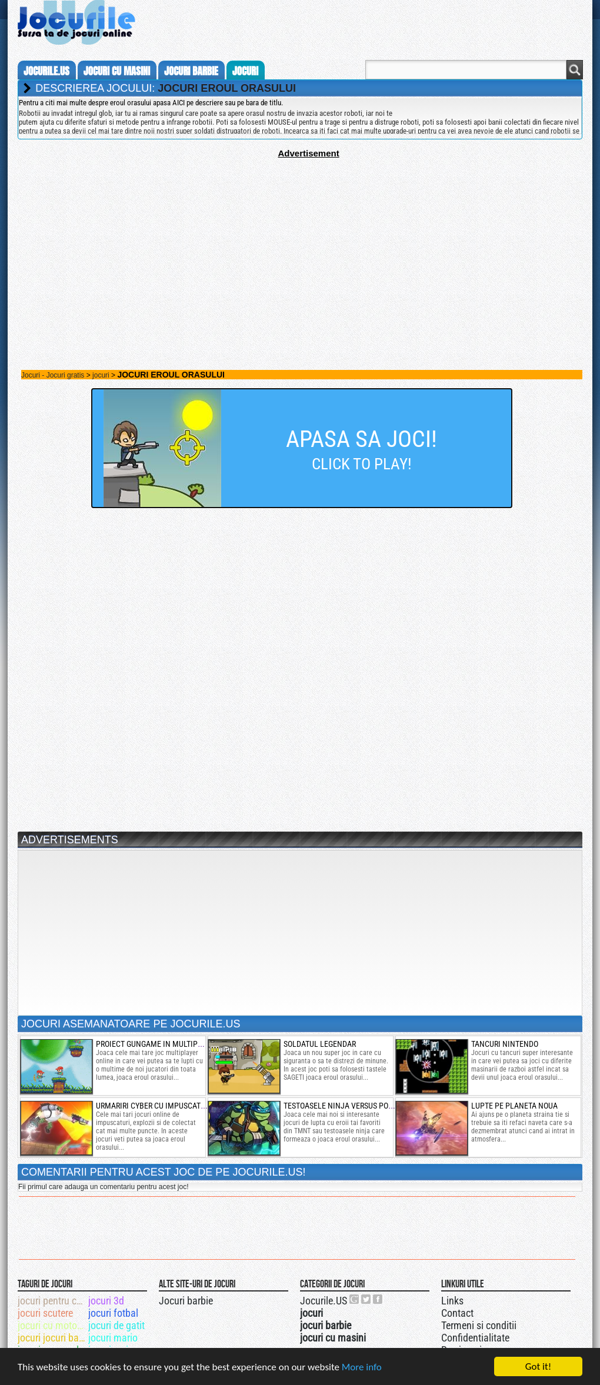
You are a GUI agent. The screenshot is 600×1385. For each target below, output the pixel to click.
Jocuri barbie (186, 1300)
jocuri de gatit (116, 1325)
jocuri (245, 71)
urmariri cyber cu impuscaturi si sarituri (174, 1105)
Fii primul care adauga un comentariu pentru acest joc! (103, 1187)
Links (452, 1300)
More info (362, 1367)
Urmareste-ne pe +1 (354, 1299)
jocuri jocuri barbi (52, 1337)
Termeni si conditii (478, 1325)
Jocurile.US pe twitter (366, 1299)
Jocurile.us (46, 71)
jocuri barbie (191, 71)
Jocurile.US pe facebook (378, 1299)
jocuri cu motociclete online (52, 1325)
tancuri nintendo (504, 1044)
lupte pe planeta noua (514, 1105)
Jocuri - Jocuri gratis (52, 375)
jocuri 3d (106, 1300)
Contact (457, 1313)
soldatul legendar (320, 1044)
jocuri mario (113, 1337)
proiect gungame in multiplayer (157, 1044)
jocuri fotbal (113, 1313)
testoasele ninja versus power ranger (358, 1105)
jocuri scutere (45, 1313)
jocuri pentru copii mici (52, 1300)
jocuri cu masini (117, 71)
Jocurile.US (323, 1300)
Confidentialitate (475, 1337)
